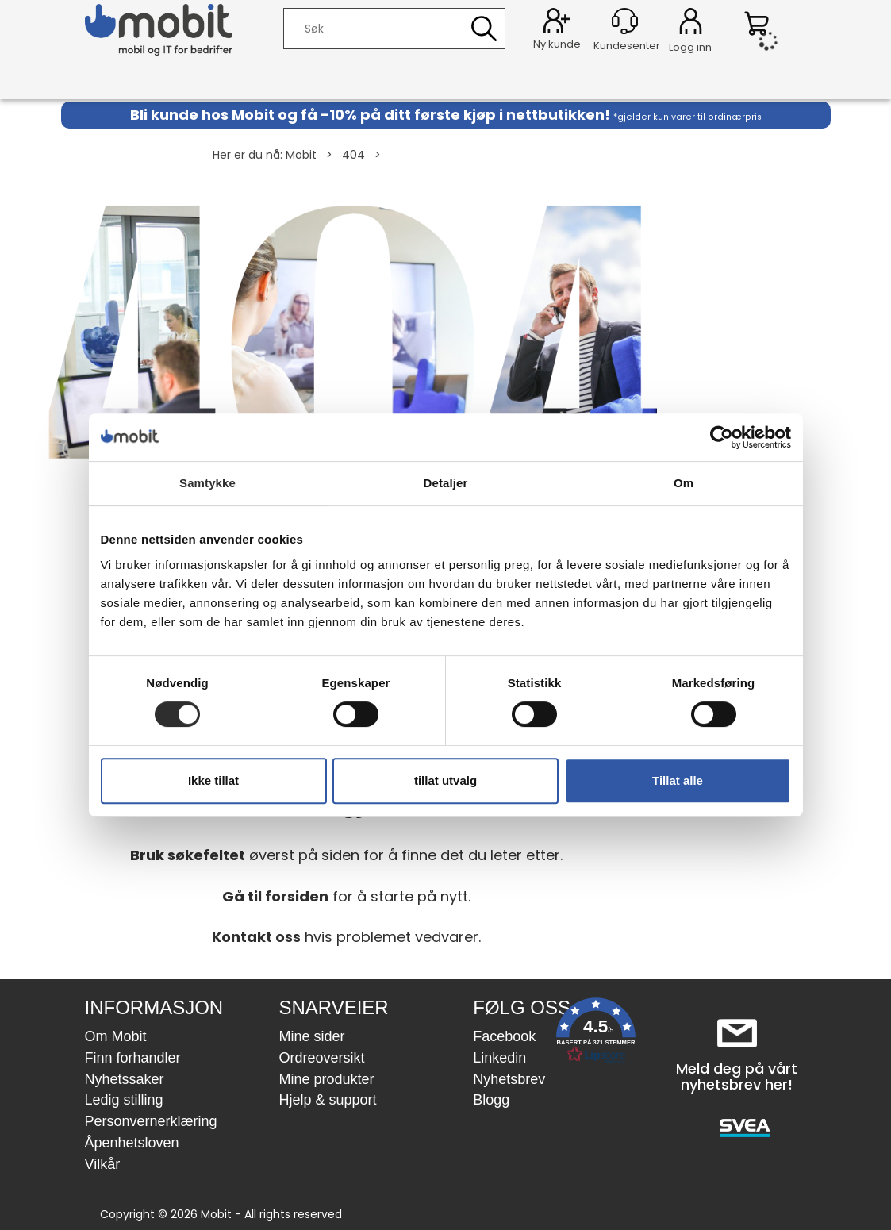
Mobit (301, 155)
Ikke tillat (213, 780)
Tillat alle (677, 780)
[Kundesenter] (625, 21)
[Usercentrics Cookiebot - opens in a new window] (721, 437)
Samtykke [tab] (207, 483)
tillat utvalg (445, 780)
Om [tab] (683, 483)
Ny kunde (557, 44)
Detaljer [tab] (446, 483)
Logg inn (690, 24)
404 (353, 155)
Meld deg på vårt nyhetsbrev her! (736, 1076)
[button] (596, 1033)
